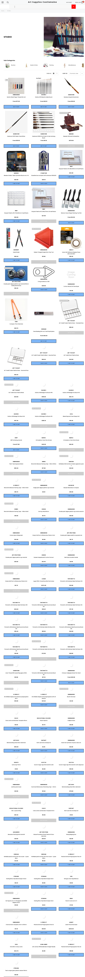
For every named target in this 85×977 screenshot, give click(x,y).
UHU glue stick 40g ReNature (71, 770)
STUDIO (9, 11)
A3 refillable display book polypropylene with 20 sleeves (44, 589)
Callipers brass (71, 612)
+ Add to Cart (16, 152)
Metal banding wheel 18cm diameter (71, 678)
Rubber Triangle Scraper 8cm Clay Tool (44, 190)
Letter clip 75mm (16, 656)
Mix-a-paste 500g (16, 702)
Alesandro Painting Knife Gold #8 (16, 726)
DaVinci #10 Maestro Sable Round (43, 97)
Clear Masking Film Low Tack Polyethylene (43, 238)
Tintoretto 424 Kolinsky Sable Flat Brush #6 (71, 540)
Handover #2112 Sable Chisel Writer (16, 121)
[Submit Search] (74, 7)
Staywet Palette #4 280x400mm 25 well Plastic (71, 144)
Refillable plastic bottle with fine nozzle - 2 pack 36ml (16, 748)
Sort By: (65, 73)
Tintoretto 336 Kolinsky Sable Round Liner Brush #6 (71, 519)
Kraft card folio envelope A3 (71, 702)
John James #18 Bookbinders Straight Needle (43, 838)
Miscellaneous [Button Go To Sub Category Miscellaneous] (72, 65)
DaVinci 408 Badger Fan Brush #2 (71, 284)
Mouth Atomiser (71, 588)
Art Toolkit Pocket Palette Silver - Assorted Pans (16, 262)
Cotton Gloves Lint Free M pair (71, 214)
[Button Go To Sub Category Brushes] (7, 65)
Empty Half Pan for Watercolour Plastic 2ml (16, 472)
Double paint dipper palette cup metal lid (16, 449)
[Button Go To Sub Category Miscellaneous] (64, 65)
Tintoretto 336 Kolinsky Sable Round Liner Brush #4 (44, 497)
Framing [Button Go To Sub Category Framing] (51, 65)
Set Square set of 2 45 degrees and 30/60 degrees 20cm (16, 793)
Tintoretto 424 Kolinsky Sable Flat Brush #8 (16, 496)
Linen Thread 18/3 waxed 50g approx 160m (16, 564)
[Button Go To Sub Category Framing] (45, 65)
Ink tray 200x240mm (43, 403)
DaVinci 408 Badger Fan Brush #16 (43, 284)
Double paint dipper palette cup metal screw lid (71, 403)
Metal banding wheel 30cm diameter (16, 634)
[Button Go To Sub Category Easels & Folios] (26, 65)
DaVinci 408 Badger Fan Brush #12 (43, 307)
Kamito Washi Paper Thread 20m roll (16, 97)
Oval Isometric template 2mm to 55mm (16, 816)
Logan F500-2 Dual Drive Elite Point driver (43, 472)
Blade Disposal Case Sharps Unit (71, 307)
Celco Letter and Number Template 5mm (43, 702)
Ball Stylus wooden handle (71, 449)
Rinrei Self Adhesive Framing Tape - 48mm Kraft (16, 403)
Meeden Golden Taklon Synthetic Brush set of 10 (16, 144)
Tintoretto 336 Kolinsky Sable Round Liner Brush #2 (44, 565)
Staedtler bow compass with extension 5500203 (43, 144)
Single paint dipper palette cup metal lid (43, 379)
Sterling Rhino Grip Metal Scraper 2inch (43, 792)
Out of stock (71, 130)
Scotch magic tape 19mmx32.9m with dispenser (71, 656)
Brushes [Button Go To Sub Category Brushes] (13, 65)
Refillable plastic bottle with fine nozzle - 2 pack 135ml (43, 748)
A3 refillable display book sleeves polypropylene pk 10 (16, 589)
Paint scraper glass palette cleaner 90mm (16, 862)
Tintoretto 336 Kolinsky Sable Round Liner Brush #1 (16, 541)
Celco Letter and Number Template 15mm (16, 612)
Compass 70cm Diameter (16, 238)
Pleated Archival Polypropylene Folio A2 (71, 838)
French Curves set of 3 (71, 792)
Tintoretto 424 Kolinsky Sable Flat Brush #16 (43, 540)
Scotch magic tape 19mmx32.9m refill (43, 656)
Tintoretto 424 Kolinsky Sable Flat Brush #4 (71, 472)
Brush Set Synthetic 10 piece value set (71, 634)
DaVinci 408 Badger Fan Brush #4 (16, 307)
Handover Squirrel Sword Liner (71, 97)
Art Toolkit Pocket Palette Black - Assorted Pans (44, 262)
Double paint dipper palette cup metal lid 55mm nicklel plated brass (16, 215)
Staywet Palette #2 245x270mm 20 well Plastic (44, 166)
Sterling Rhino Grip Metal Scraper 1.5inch (16, 770)
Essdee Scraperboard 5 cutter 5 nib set (44, 449)
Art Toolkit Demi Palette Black (16, 284)
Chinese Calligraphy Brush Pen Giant (71, 564)
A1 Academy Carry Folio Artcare (71, 331)
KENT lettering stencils (16, 331)
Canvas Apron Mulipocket (16, 426)
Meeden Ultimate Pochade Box (71, 121)
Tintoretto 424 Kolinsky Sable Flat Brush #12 (43, 518)
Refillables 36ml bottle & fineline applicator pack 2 (71, 356)
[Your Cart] (82, 2)
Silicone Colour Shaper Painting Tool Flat (71, 166)
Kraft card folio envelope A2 (44, 634)
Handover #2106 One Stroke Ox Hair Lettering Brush (43, 121)
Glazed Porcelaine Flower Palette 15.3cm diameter (43, 726)
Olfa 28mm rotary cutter (16, 838)
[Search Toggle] (7, 2)
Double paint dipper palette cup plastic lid (71, 426)
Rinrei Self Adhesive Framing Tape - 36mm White (43, 355)
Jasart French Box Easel (71, 816)
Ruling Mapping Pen (71, 726)
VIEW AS (49, 73)
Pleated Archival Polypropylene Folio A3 (44, 816)
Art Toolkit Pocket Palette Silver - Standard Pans (71, 238)
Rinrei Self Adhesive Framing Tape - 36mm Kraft (16, 379)
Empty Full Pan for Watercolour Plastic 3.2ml (44, 426)
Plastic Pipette (43, 612)
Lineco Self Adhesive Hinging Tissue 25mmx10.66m (71, 191)
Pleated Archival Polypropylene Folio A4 (71, 748)
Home (2, 11)
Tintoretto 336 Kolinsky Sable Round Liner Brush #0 (16, 519)
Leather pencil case (16, 678)
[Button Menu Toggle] (2, 2)
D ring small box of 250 (43, 214)
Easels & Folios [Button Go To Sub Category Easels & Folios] (34, 65)
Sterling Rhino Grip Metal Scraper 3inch (43, 770)
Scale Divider (16, 190)
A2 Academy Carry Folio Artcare (44, 331)
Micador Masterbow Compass (71, 379)
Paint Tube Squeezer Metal (16, 355)
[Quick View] (16, 107)
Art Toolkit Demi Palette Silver (71, 262)
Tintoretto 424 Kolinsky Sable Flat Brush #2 (71, 496)
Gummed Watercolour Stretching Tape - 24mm (43, 678)
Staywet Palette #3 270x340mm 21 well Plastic (16, 166)
